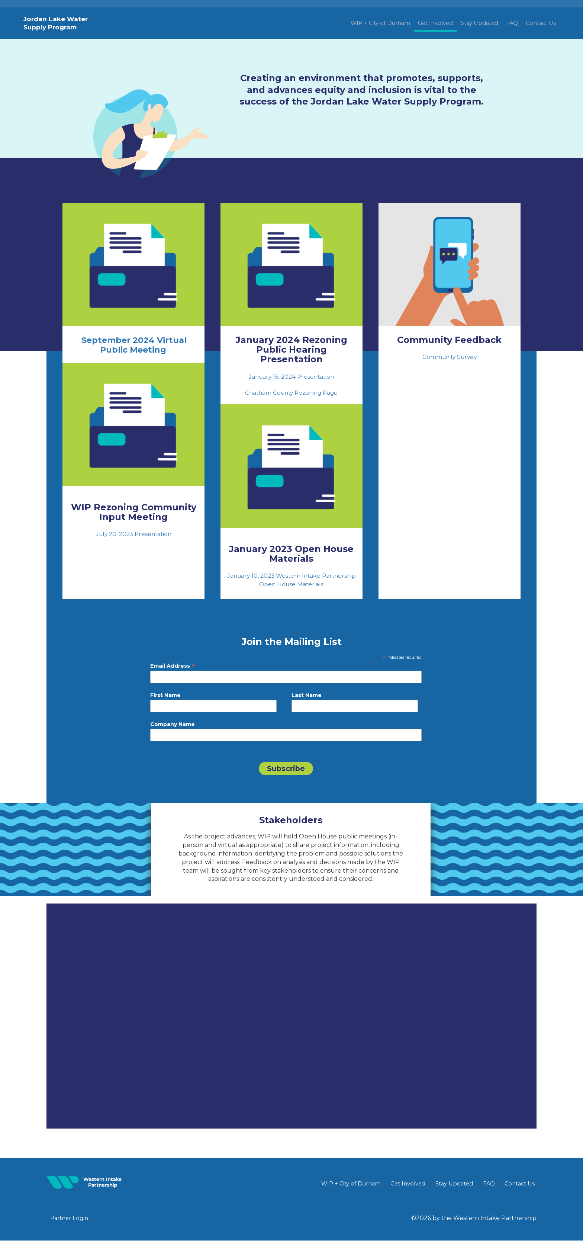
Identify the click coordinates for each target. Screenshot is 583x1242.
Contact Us (538, 23)
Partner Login (70, 1219)
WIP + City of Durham (355, 23)
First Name (165, 696)
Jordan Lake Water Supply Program (56, 23)
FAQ (505, 23)
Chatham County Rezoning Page (291, 393)
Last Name (307, 696)
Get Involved (417, 23)
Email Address (172, 666)
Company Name (172, 725)
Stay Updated (467, 23)
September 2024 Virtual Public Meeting (133, 345)
